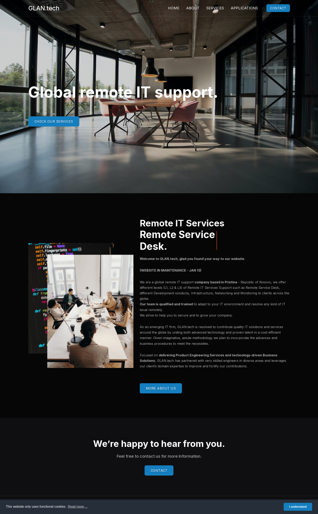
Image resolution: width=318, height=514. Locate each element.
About (188, 8)
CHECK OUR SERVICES (53, 121)
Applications (240, 8)
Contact (276, 8)
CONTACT (159, 470)
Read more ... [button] (77, 506)
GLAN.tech (43, 8)
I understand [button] (298, 506)
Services (211, 8)
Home (169, 8)
